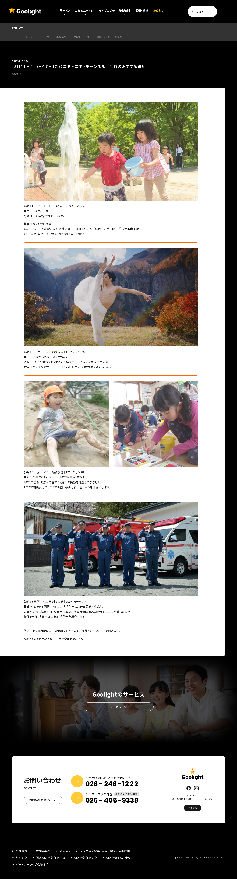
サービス (44, 37)
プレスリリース (82, 37)
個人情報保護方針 (85, 858)
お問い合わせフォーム (43, 800)
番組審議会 (43, 851)
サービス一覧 (118, 707)
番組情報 (61, 37)
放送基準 (65, 851)
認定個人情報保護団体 (50, 858)
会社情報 (21, 851)
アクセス (192, 807)
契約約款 (21, 858)
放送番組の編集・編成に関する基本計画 (105, 851)
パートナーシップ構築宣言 (32, 864)
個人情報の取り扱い (119, 858)
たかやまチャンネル (71, 638)
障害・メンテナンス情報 (109, 37)
